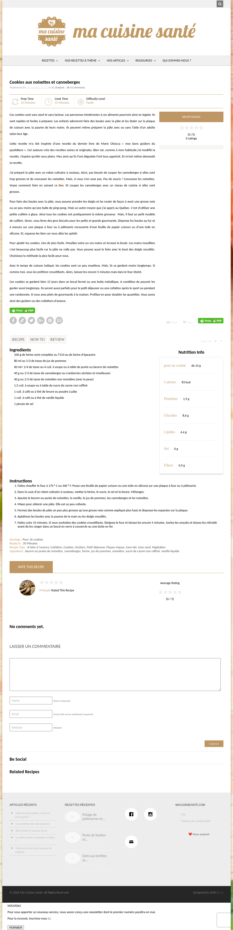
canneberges (72, 551)
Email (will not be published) (73, 714)
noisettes (118, 551)
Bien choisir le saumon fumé (31, 830)
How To (37, 339)
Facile (90, 103)
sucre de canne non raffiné (143, 551)
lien (61, 185)
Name (61, 700)
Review (57, 339)
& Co (220, 892)
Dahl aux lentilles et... (94, 858)
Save (188, 322)
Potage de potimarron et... (93, 816)
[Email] (132, 842)
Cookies (68, 547)
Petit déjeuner (96, 547)
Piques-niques (115, 547)
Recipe (18, 339)
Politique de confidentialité (196, 821)
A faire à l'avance (38, 547)
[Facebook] (132, 814)
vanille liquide (170, 551)
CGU (183, 814)
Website (57, 727)
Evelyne (60, 87)
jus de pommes (101, 551)
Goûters (80, 547)
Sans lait (131, 547)
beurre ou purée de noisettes (44, 551)
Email (172, 322)
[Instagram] (151, 814)
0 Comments (77, 87)
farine (86, 551)
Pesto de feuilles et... (94, 837)
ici (49, 918)
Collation (56, 547)
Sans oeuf (144, 547)
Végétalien (159, 547)
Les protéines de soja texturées (33, 823)
